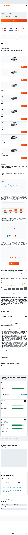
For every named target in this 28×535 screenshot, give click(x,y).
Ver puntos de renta (24, 394)
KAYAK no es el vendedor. (14, 530)
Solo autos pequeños (5, 23)
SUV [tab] (16, 278)
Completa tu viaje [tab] (11, 478)
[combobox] (6, 10)
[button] (2, 5)
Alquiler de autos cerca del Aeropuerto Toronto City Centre (12, 487)
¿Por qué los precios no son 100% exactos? (14, 533)
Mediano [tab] (7, 278)
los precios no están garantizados (6, 526)
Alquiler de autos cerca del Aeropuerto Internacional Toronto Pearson (12, 485)
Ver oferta (24, 66)
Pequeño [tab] (3, 278)
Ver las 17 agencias (4, 440)
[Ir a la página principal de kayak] (7, 5)
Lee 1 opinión (6, 422)
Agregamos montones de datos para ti (14, 531)
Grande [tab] (12, 278)
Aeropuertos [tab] (4, 478)
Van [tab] (19, 278)
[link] (14, 263)
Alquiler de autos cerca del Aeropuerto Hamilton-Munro (12, 488)
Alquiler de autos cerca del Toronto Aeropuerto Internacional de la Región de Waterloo (13, 491)
